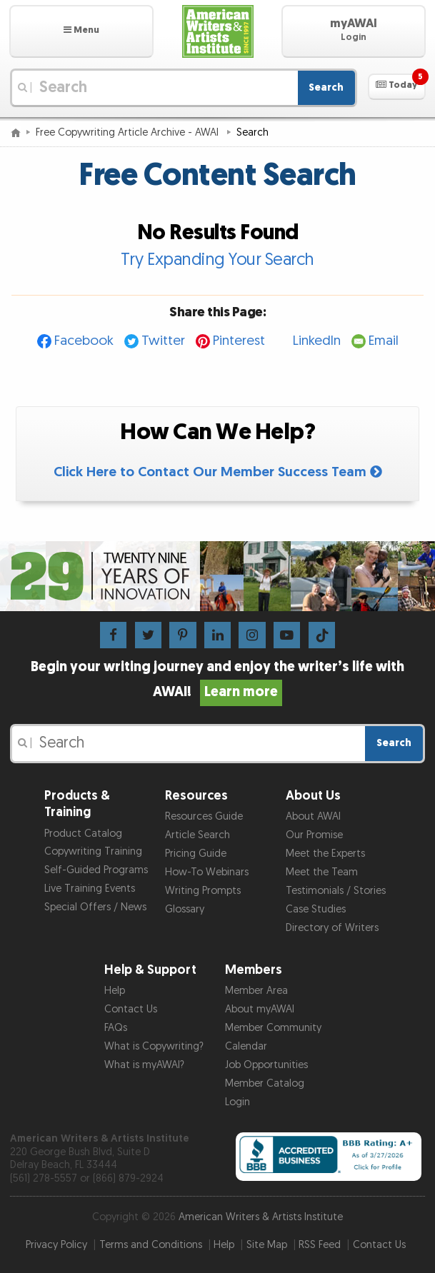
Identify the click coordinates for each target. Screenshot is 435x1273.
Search (326, 87)
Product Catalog (83, 833)
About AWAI (313, 816)
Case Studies (316, 909)
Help (114, 990)
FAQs (115, 1028)
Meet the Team (322, 872)
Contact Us (130, 1009)
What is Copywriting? (154, 1046)
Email (384, 341)
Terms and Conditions (150, 1245)
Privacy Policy (56, 1245)
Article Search (197, 835)
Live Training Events (89, 888)
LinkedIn (317, 341)
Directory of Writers (332, 928)
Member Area (256, 990)
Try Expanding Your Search (217, 259)
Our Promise (314, 835)
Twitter (163, 341)
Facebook (84, 341)
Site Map (266, 1245)
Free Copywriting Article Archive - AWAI (128, 132)
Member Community (273, 1028)
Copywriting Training (93, 851)
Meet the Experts (325, 853)
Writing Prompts (203, 890)
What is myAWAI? (144, 1065)
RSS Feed (320, 1245)
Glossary (184, 909)
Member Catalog (264, 1083)
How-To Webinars (207, 872)
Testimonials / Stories (336, 890)
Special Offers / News (95, 907)
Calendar (246, 1046)
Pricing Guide (195, 853)
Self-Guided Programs (96, 870)
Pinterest (239, 341)
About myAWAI (259, 1009)
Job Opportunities (266, 1065)
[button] (81, 31)
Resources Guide (204, 816)
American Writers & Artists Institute (261, 1217)
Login (237, 1102)
